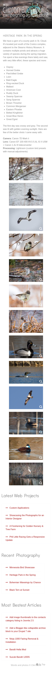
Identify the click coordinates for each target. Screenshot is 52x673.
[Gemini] (25, 11)
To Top (40, 664)
